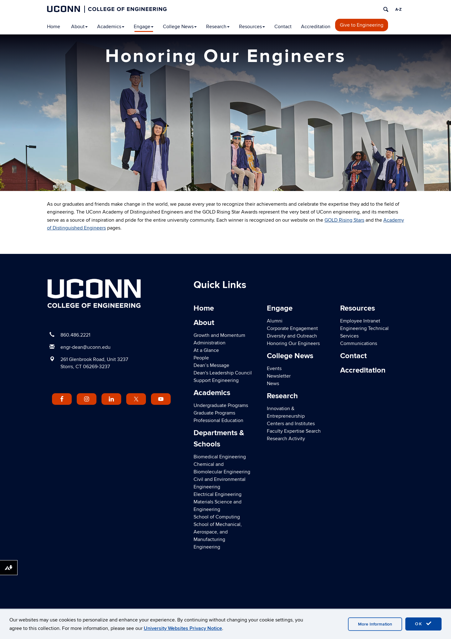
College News (180, 26)
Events (274, 368)
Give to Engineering (361, 25)
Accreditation (315, 26)
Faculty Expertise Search (294, 431)
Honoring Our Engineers (293, 343)
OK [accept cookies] (423, 623)
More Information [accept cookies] (375, 624)
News (273, 383)
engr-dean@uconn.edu (85, 347)
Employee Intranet (360, 321)
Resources (252, 26)
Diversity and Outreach (292, 336)
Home (53, 26)
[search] (386, 9)
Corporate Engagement (292, 328)
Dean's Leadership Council (223, 373)
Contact (283, 26)
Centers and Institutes (291, 423)
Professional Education (218, 420)
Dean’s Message (211, 365)
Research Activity (286, 438)
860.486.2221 (75, 335)
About (79, 26)
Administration (210, 343)
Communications (358, 343)
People (201, 358)
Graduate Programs (214, 413)
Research (218, 26)
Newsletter (279, 376)
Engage (143, 26)
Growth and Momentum (219, 335)
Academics (110, 26)
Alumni (275, 321)
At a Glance (206, 350)
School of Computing (217, 517)
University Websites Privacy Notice (183, 628)
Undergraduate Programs (221, 405)
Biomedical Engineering (220, 457)
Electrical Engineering (217, 494)
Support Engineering (216, 380)
